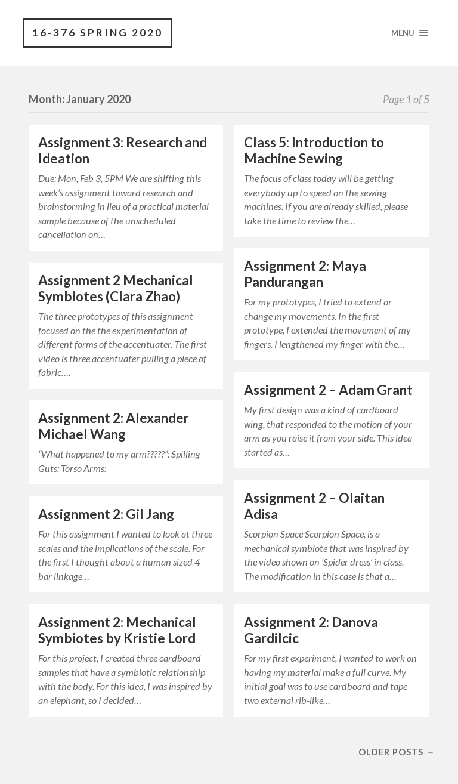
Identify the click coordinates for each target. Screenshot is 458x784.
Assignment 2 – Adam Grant (328, 390)
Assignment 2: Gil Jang (106, 514)
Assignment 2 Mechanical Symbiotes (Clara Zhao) (115, 288)
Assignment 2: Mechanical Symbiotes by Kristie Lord (117, 630)
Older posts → (396, 752)
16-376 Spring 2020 (97, 32)
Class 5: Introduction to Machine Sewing (314, 150)
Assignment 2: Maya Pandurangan (305, 274)
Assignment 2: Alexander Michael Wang (113, 426)
